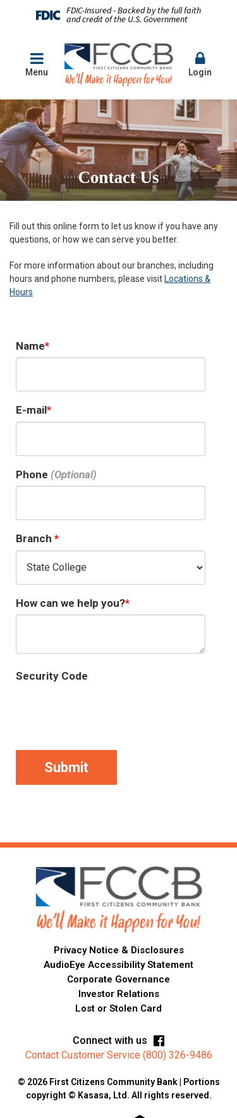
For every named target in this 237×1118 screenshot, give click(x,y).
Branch (35, 538)
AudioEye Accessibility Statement (118, 964)
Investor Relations (118, 994)
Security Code (52, 676)
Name (30, 346)
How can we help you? (70, 603)
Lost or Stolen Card (118, 1008)
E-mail (31, 409)
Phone (32, 474)
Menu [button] (36, 64)
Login (200, 64)
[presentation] (112, 712)
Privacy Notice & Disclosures (119, 950)
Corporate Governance (118, 979)
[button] (200, 65)
